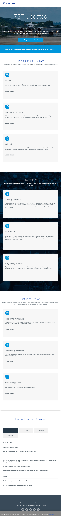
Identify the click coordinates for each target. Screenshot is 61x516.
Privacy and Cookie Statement (33, 505)
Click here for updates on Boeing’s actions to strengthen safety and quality (30, 49)
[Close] (58, 514)
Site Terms (17, 505)
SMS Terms (22, 505)
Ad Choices (43, 505)
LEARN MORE (9, 91)
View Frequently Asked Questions (30, 40)
